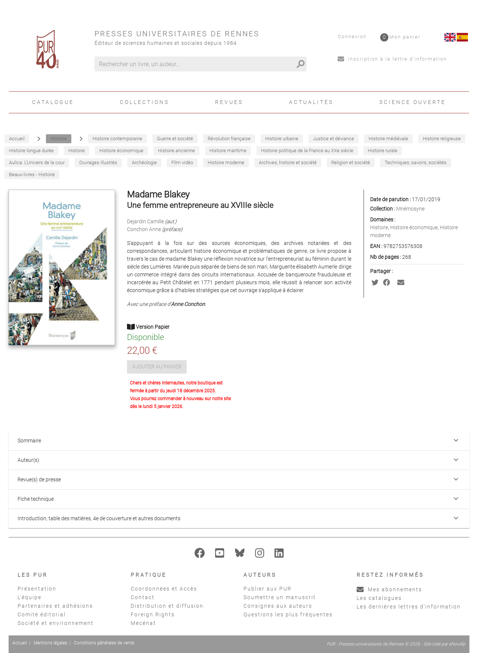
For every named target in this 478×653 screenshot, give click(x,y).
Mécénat (143, 623)
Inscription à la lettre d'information (392, 59)
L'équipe (29, 597)
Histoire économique (414, 227)
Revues (229, 102)
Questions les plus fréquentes (288, 614)
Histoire (379, 227)
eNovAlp (457, 644)
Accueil (19, 643)
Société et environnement (56, 623)
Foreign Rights (153, 614)
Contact (143, 597)
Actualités (311, 102)
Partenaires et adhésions (55, 606)
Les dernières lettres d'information (409, 607)
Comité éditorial (42, 614)
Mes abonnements (389, 589)
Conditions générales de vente (104, 643)
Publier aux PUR (267, 589)
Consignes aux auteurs (277, 606)
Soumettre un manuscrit (279, 597)
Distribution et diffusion (167, 606)
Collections (144, 102)
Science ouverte (412, 102)
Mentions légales (50, 643)
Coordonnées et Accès (164, 589)
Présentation (37, 589)
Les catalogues (379, 598)
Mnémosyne (410, 209)
